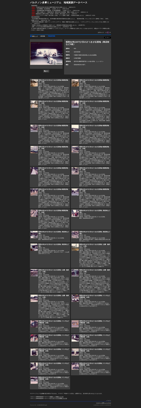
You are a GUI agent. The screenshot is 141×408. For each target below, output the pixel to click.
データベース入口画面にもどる (58, 398)
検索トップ (34, 36)
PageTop (109, 400)
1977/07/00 (77, 51)
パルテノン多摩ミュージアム (104, 402)
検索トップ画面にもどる (56, 396)
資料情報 (42, 36)
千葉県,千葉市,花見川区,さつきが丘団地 (85, 55)
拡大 (46, 71)
